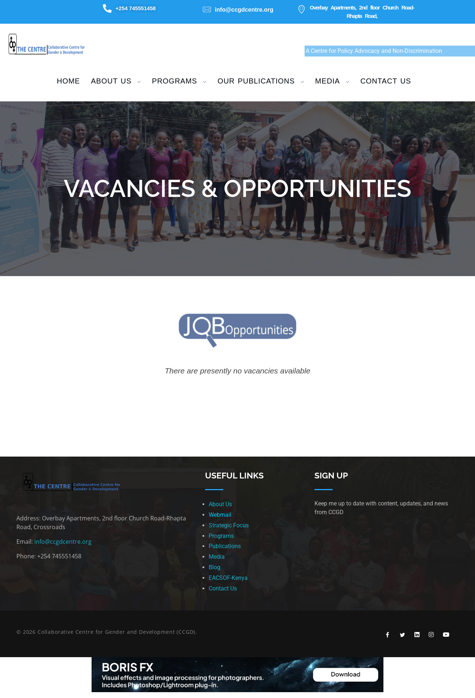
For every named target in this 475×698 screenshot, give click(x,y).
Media (217, 556)
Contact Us (223, 588)
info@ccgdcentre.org (63, 542)
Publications (225, 546)
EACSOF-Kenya (228, 577)
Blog (214, 567)
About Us (220, 504)
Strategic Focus (229, 525)
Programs (221, 535)
